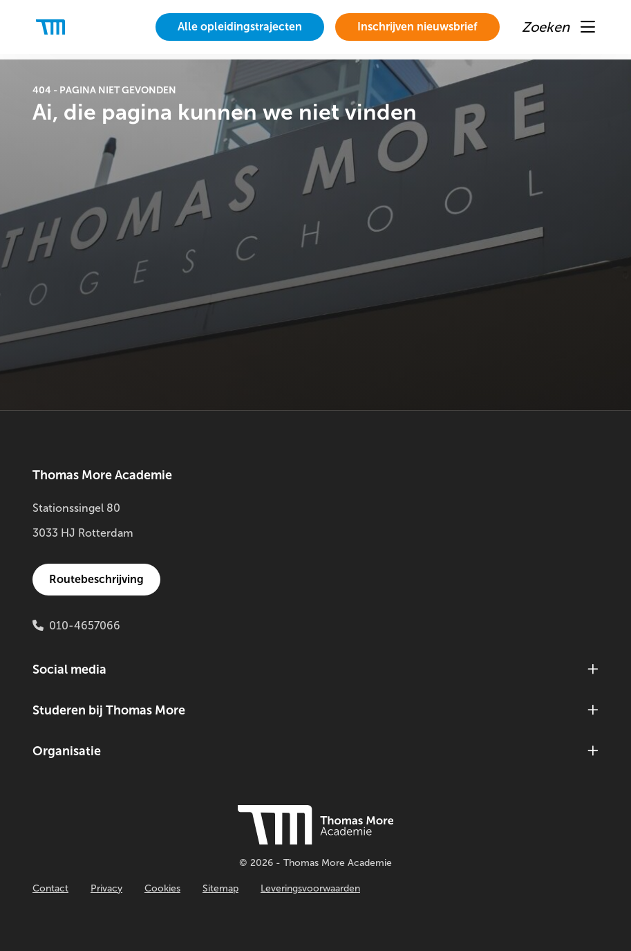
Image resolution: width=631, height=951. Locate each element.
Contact (50, 888)
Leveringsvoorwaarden (310, 888)
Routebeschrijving (96, 579)
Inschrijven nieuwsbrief (417, 26)
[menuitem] (240, 27)
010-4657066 (84, 625)
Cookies (162, 888)
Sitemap (220, 888)
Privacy (106, 888)
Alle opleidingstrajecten (240, 26)
